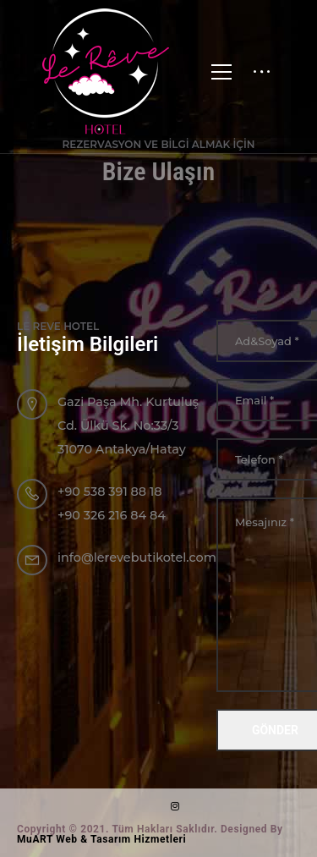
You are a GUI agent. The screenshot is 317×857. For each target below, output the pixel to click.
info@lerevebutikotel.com (136, 557)
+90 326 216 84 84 (111, 515)
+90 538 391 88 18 (109, 491)
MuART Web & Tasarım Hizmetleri (101, 839)
